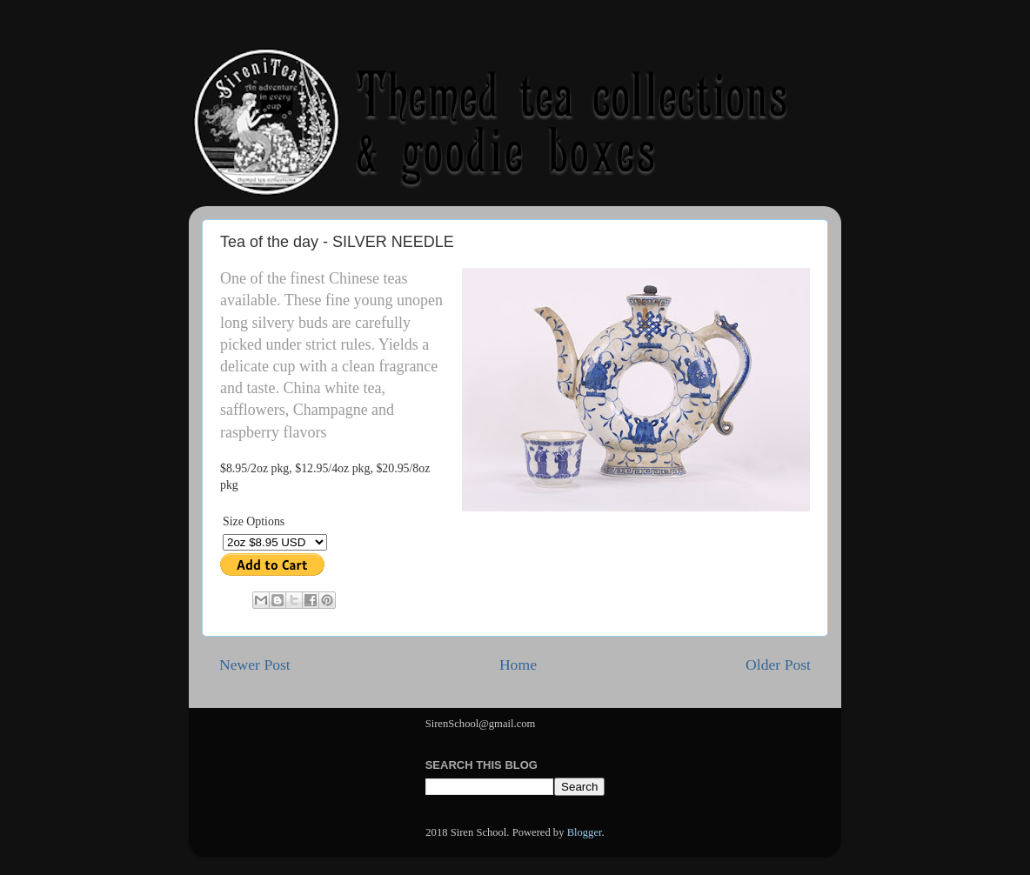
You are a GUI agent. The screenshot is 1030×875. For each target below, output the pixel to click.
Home (518, 664)
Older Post (778, 664)
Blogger (584, 832)
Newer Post (255, 664)
